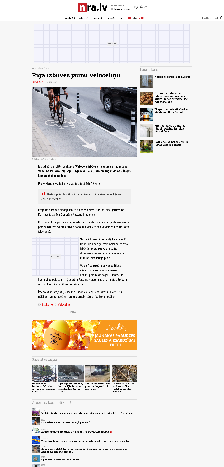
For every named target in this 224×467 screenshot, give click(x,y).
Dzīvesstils (84, 18)
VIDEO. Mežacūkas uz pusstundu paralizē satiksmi (97, 386)
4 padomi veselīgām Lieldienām (60, 459)
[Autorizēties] (221, 18)
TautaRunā (97, 18)
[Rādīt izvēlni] (3, 18)
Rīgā (48, 68)
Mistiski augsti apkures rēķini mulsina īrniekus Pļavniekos (169, 128)
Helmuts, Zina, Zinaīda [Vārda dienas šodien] (121, 9)
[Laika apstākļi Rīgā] (140, 7)
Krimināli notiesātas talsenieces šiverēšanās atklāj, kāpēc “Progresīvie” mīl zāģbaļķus (171, 97)
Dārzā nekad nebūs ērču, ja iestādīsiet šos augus (171, 143)
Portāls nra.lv (37, 82)
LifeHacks (111, 18)
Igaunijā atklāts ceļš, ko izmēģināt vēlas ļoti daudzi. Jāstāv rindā (70, 387)
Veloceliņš (62, 304)
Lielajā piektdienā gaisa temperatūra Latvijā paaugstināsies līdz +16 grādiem (87, 413)
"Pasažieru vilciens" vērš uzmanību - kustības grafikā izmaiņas (123, 387)
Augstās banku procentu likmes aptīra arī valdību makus (75, 431)
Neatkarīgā (70, 18)
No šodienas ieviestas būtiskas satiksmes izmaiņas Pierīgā (43, 387)
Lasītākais (149, 69)
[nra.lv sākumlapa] (92, 7)
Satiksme (45, 304)
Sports (122, 18)
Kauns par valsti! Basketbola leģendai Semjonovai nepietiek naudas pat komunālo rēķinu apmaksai (84, 450)
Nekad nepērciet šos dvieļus (172, 76)
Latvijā (40, 68)
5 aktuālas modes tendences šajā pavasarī (65, 422)
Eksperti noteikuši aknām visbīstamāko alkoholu (171, 111)
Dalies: (73, 312)
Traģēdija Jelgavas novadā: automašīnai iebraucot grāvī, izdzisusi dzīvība (85, 441)
